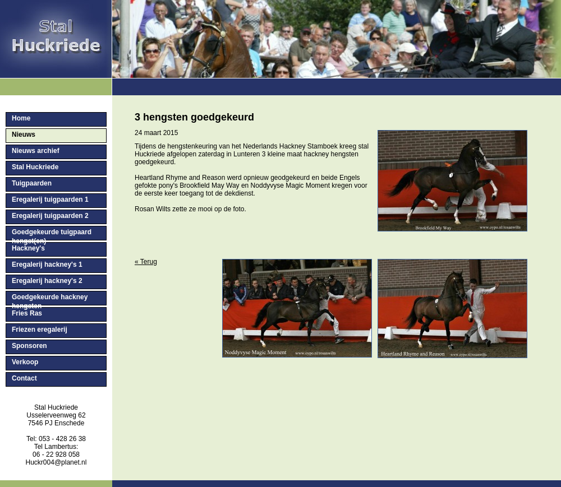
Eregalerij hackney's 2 (47, 281)
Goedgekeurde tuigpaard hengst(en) (51, 234)
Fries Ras (27, 313)
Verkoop (25, 362)
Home (21, 118)
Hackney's (28, 248)
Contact (24, 378)
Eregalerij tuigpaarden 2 (50, 216)
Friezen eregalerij (39, 329)
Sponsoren (29, 346)
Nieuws (23, 134)
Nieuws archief (35, 151)
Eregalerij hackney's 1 (47, 264)
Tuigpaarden (32, 183)
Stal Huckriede (35, 167)
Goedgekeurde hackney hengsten (50, 299)
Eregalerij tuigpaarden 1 (50, 199)
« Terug (146, 262)
